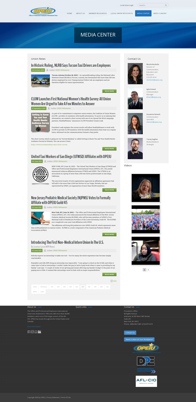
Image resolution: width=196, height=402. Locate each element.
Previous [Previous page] (43, 287)
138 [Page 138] (89, 287)
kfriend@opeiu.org (153, 97)
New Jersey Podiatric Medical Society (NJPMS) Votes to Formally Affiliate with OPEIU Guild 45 (70, 200)
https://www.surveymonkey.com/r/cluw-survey (49, 144)
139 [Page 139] (95, 287)
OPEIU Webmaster (62, 70)
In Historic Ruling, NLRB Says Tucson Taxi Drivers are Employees (71, 65)
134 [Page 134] (64, 287)
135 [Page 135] (70, 287)
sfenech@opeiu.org (154, 122)
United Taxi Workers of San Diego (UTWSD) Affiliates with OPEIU (71, 157)
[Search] (149, 5)
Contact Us (130, 332)
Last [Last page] (42, 291)
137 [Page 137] (83, 287)
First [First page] (35, 287)
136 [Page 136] (77, 287)
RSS (114, 281)
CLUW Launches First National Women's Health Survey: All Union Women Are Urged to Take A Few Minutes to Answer (71, 101)
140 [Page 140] (101, 287)
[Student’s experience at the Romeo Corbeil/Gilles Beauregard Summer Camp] (146, 219)
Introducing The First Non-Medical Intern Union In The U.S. (67, 242)
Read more (109, 91)
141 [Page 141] (107, 287)
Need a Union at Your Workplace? (139, 339)
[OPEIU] (43, 11)
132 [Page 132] (52, 287)
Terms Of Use (66, 397)
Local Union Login (126, 5)
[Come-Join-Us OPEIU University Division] (146, 251)
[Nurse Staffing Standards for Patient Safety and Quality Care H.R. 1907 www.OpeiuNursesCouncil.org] (146, 188)
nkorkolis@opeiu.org (154, 80)
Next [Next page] (35, 291)
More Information (34, 326)
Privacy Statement (53, 397)
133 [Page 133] (58, 287)
